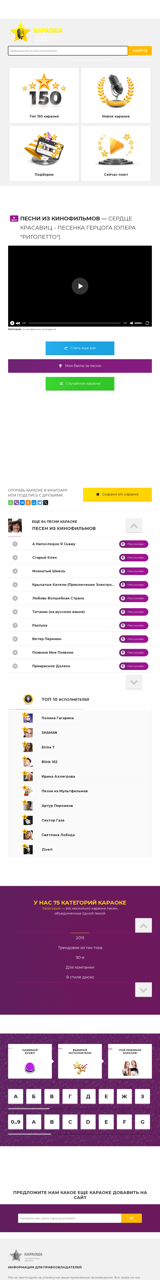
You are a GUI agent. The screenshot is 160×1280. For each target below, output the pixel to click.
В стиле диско (80, 977)
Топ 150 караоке (44, 116)
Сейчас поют (116, 175)
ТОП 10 (65, 699)
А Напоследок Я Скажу (53, 544)
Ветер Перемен (46, 639)
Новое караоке (116, 116)
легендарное (49, 329)
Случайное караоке (80, 383)
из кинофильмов (32, 329)
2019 (80, 938)
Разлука (39, 625)
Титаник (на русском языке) (58, 612)
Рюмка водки (105, 59)
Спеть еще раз (80, 348)
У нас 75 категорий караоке (80, 902)
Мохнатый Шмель (48, 571)
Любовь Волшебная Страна (58, 598)
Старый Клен (44, 558)
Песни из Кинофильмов (60, 218)
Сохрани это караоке (118, 494)
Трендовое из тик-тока (80, 947)
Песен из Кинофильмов (64, 528)
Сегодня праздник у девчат (133, 59)
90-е (80, 957)
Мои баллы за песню (80, 366)
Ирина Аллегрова (83, 59)
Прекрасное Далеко (51, 666)
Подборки (44, 175)
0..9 (15, 1122)
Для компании (80, 967)
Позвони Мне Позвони (52, 653)
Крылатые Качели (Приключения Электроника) (77, 585)
